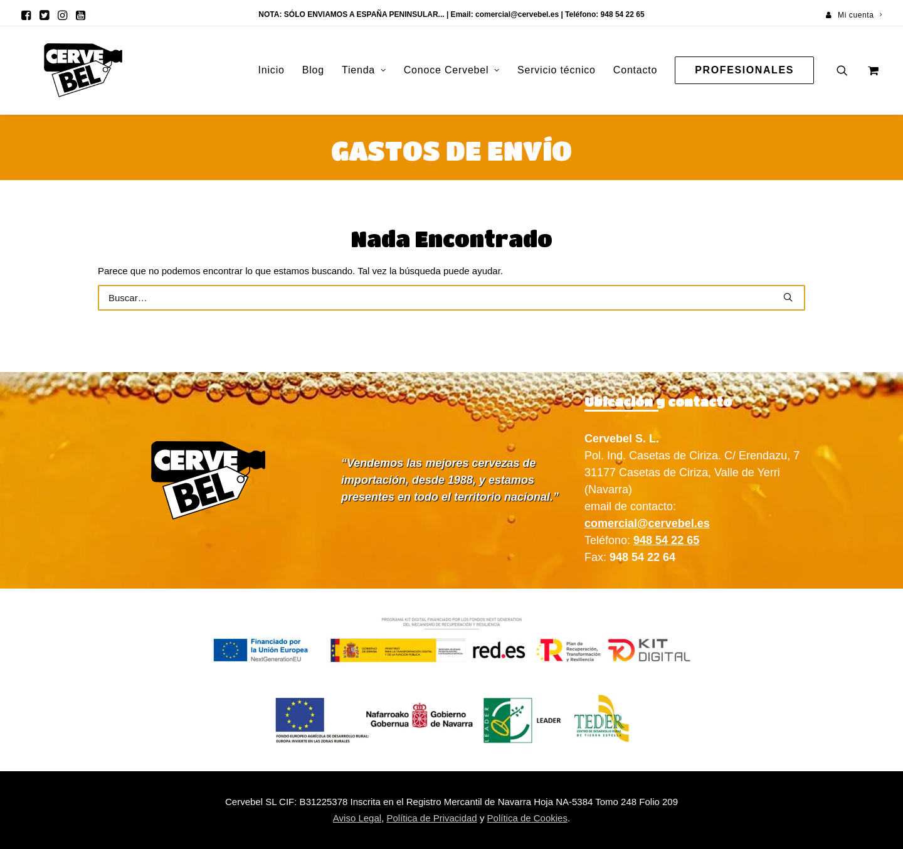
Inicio (271, 70)
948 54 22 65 (666, 540)
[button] (26, 15)
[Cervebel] (62, 70)
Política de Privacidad (431, 818)
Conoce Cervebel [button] (452, 70)
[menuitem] (853, 15)
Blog (313, 70)
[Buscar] (451, 298)
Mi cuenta (860, 15)
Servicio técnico (556, 70)
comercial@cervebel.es (517, 14)
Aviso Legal (357, 818)
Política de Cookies (527, 818)
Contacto (635, 70)
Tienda (364, 70)
